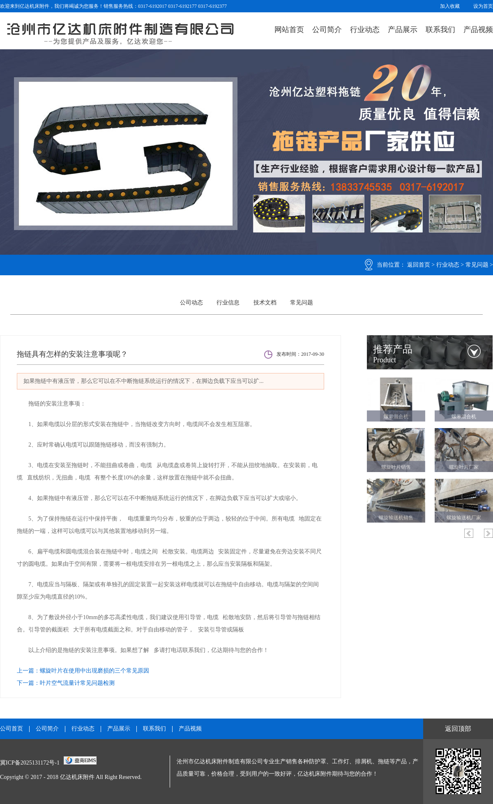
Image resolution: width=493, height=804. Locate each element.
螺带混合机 (396, 416)
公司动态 (191, 302)
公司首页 (11, 729)
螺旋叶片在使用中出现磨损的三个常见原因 (94, 671)
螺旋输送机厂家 (464, 518)
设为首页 (483, 6)
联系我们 (440, 29)
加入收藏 (450, 6)
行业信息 (228, 302)
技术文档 (264, 302)
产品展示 (402, 29)
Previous (468, 533)
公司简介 (327, 29)
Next (488, 533)
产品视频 (478, 29)
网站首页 (289, 29)
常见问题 (476, 265)
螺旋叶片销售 (396, 467)
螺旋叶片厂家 (464, 467)
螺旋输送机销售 (396, 518)
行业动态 (365, 29)
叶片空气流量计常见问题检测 (77, 683)
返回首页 (418, 265)
